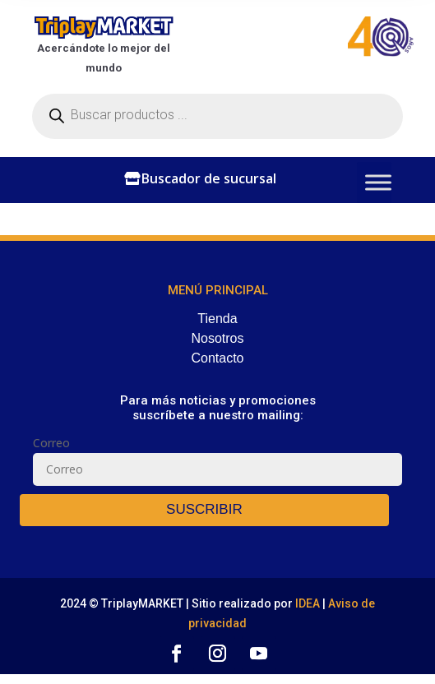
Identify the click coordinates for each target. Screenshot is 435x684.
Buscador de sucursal (208, 178)
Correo (51, 443)
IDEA (308, 603)
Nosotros (217, 338)
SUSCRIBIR (204, 509)
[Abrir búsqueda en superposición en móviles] (217, 116)
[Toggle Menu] (378, 182)
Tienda (217, 319)
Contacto (217, 358)
